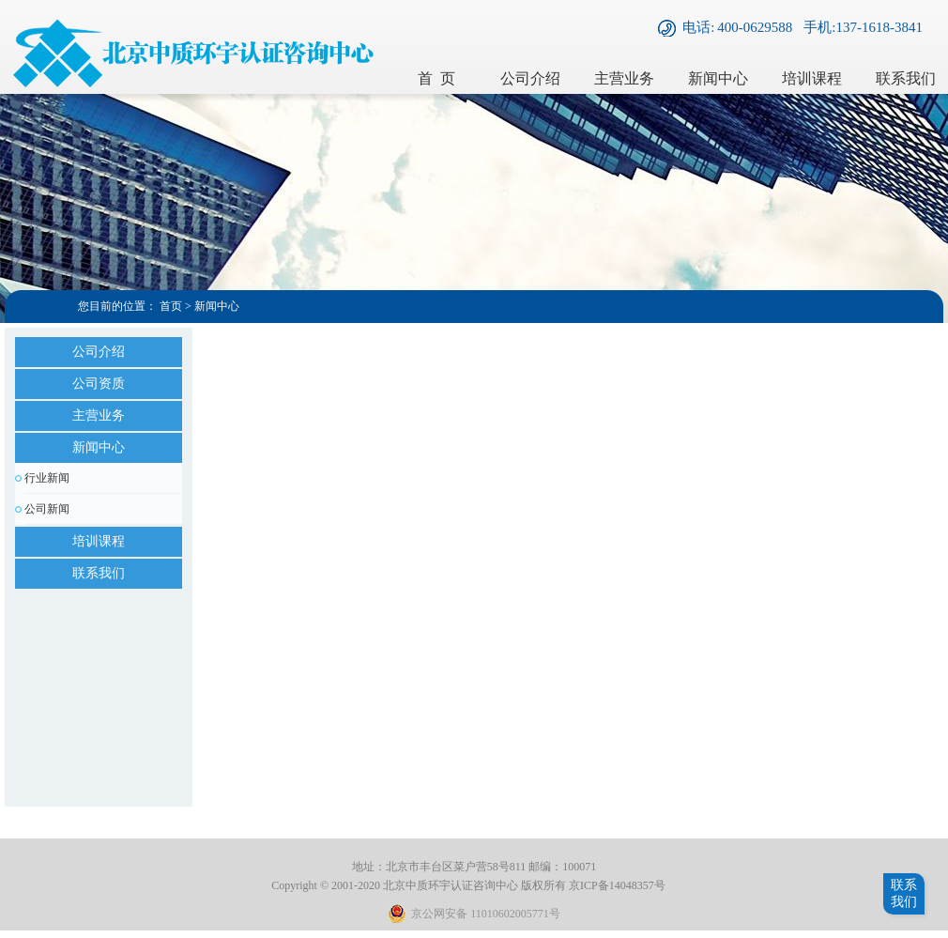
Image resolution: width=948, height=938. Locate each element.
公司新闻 (46, 508)
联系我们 (98, 573)
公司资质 (98, 384)
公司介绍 (530, 78)
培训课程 (812, 78)
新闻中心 (718, 78)
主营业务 (624, 78)
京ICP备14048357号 (617, 885)
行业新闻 (46, 477)
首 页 (436, 78)
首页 (171, 306)
